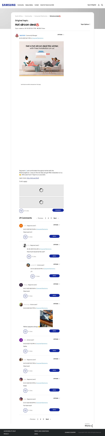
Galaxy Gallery (29, 5)
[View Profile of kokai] (25, 379)
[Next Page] (56, 218)
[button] (61, 35)
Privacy (6, 434)
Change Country (70, 432)
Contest (37, 5)
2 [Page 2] (48, 218)
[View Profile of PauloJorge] (27, 304)
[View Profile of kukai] (25, 359)
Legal (36, 434)
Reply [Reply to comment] (54, 236)
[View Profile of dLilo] (25, 340)
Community (21, 5)
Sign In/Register (92, 5)
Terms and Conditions (41, 431)
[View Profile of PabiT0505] (22, 35)
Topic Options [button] (85, 24)
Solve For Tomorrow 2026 (47, 5)
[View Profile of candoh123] (34, 265)
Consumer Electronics (37, 38)
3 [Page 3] (51, 218)
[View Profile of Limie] (25, 225)
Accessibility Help (10, 431)
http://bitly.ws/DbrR (33, 178)
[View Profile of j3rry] (28, 245)
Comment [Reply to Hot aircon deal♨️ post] (58, 210)
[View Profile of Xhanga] (26, 285)
